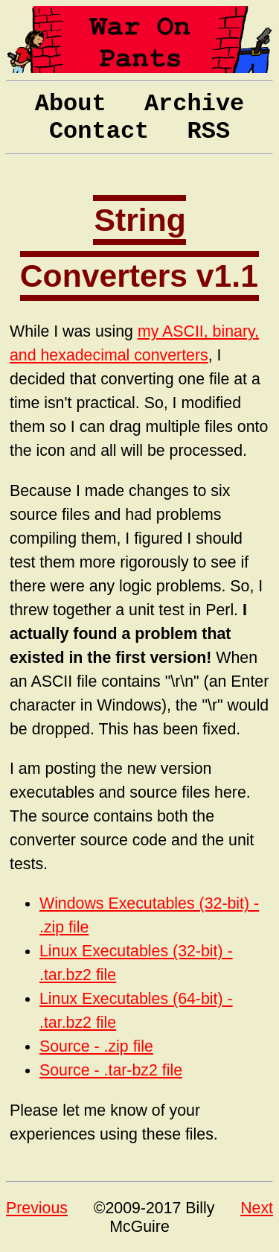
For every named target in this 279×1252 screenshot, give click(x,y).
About (70, 104)
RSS (209, 131)
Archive (194, 104)
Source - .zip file (96, 1046)
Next (256, 1208)
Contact (99, 131)
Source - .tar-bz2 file (110, 1070)
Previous (37, 1208)
